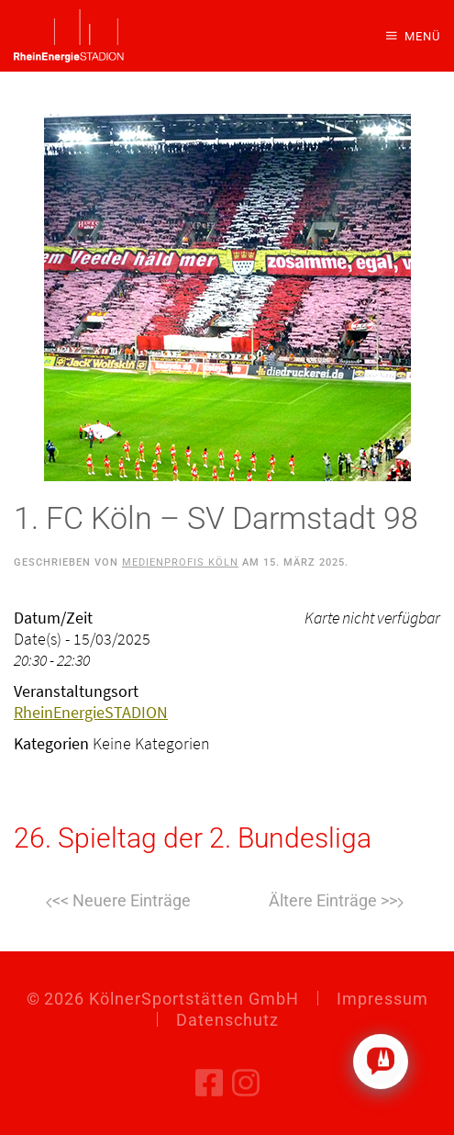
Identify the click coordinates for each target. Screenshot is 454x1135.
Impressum (382, 998)
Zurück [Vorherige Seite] (118, 902)
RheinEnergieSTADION (91, 712)
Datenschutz (227, 1019)
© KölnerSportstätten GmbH (163, 998)
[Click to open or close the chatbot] (380, 1061)
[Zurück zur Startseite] (69, 35)
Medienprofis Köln (180, 562)
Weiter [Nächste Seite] (336, 902)
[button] (413, 35)
